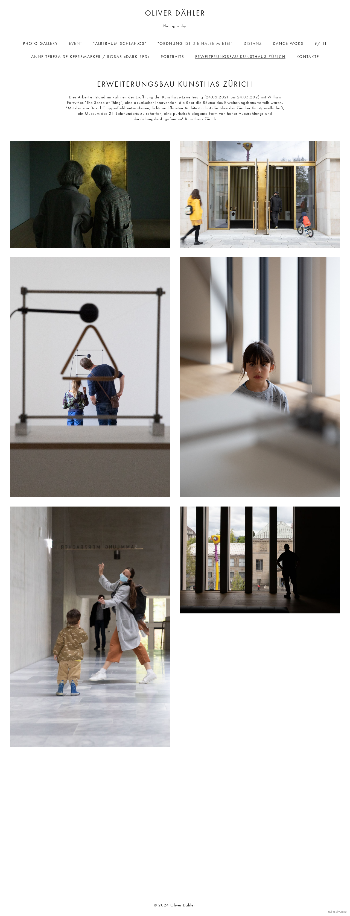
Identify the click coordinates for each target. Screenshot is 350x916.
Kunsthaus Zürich (200, 118)
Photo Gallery (40, 43)
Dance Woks (288, 43)
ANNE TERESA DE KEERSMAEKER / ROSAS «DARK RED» (90, 56)
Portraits (172, 56)
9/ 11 (320, 43)
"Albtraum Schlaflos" (120, 43)
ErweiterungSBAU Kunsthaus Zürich (240, 56)
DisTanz (253, 43)
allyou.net (341, 911)
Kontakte (307, 56)
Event (75, 43)
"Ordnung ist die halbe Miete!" (195, 43)
